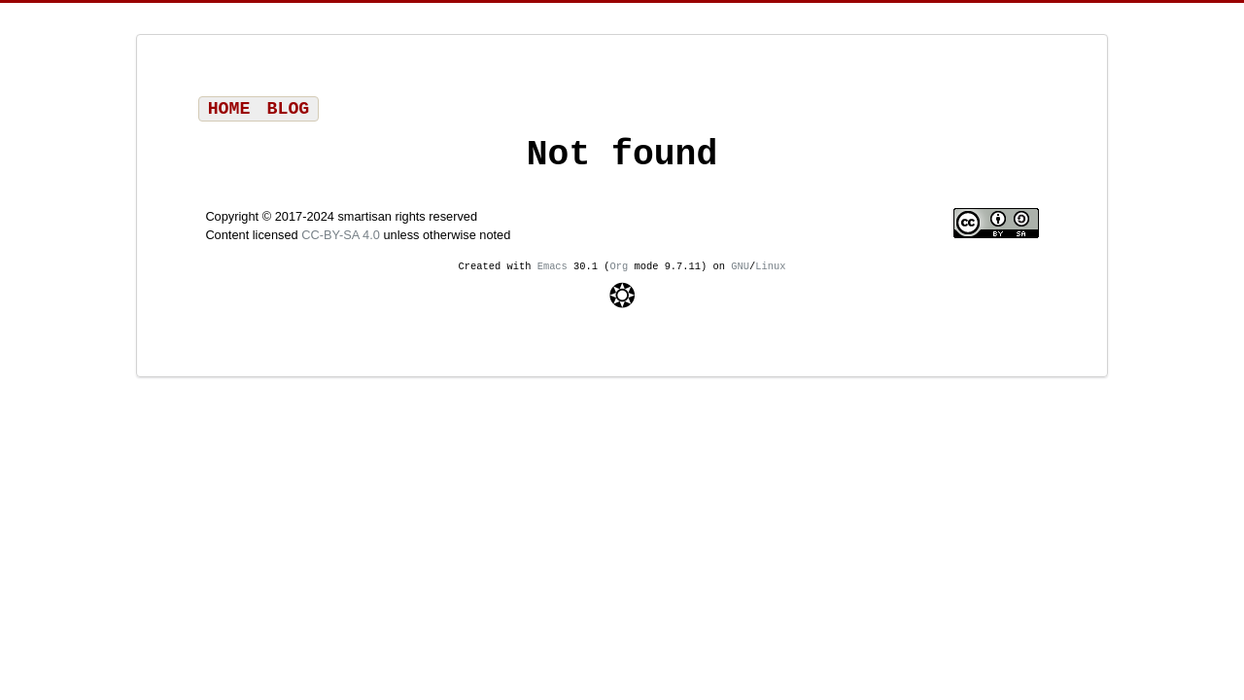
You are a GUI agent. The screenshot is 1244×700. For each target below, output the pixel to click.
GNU (740, 275)
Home (229, 110)
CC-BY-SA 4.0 (340, 243)
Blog (288, 110)
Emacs (552, 275)
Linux (770, 275)
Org (619, 275)
